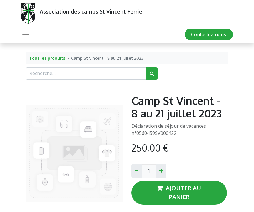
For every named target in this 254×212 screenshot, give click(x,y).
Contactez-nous (208, 34)
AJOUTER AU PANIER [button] (179, 192)
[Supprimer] (136, 171)
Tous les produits (47, 58)
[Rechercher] (152, 73)
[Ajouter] (161, 171)
